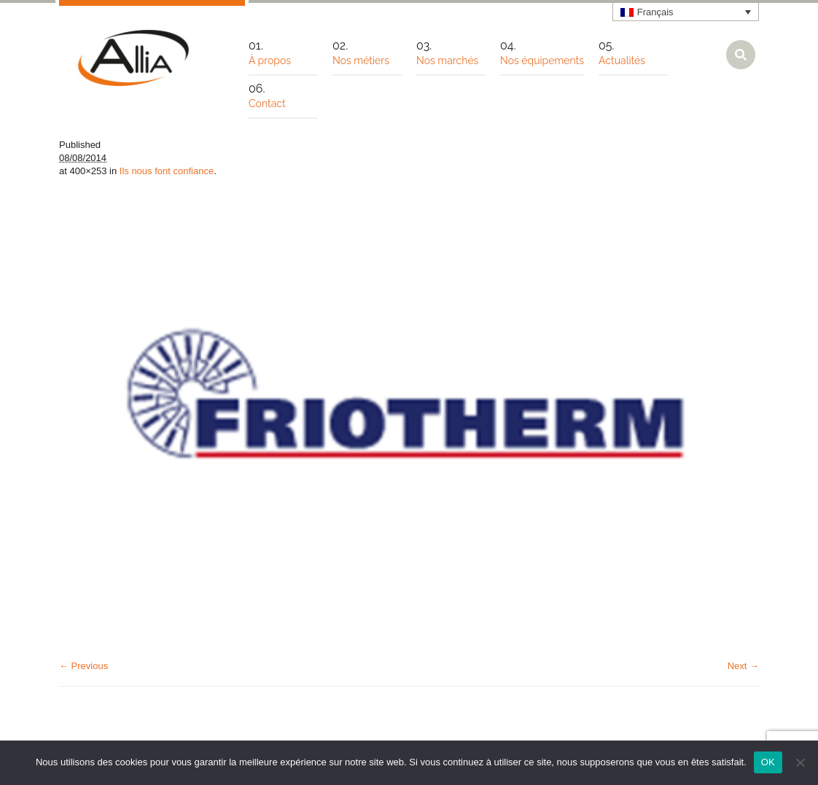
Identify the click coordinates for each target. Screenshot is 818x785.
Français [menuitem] (655, 12)
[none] (686, 11)
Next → (743, 665)
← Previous (83, 665)
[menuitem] (686, 11)
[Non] (799, 762)
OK (768, 762)
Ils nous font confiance (167, 170)
